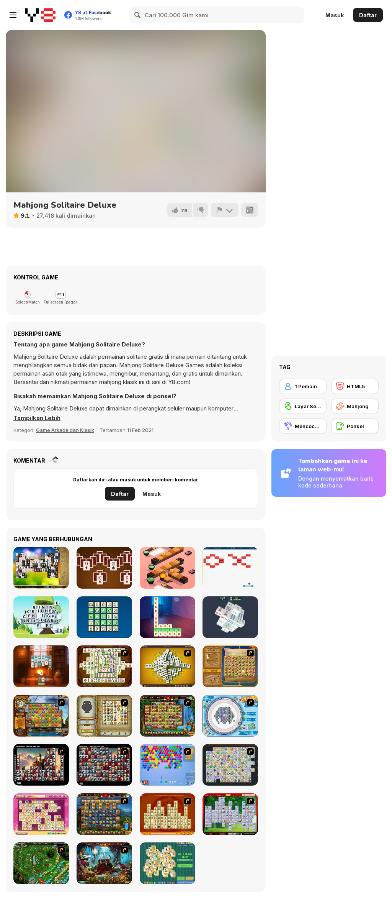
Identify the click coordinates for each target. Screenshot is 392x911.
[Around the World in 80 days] (41, 716)
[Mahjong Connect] (167, 814)
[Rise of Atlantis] (230, 666)
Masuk (334, 15)
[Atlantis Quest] (104, 716)
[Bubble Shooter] (167, 765)
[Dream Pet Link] (41, 814)
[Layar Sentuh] (303, 406)
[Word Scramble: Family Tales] (167, 617)
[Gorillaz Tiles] (104, 765)
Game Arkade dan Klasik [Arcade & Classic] (65, 430)
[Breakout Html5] (230, 568)
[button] (37, 418)
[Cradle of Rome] (104, 814)
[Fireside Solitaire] (41, 666)
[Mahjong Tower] (167, 666)
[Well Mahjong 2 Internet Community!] (167, 863)
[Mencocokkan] (303, 426)
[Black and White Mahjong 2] (41, 568)
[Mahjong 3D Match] (230, 617)
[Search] (137, 15)
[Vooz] (41, 863)
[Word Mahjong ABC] (41, 617)
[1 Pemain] (303, 386)
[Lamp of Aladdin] (104, 863)
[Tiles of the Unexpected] (41, 765)
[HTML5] (355, 386)
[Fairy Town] (230, 716)
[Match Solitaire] (104, 568)
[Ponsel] (355, 426)
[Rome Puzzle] (167, 716)
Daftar (368, 15)
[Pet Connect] (230, 765)
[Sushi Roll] (167, 568)
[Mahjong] (355, 406)
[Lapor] (224, 210)
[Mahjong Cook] (230, 814)
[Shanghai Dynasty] (104, 666)
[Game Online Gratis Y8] (40, 15)
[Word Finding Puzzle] (104, 617)
